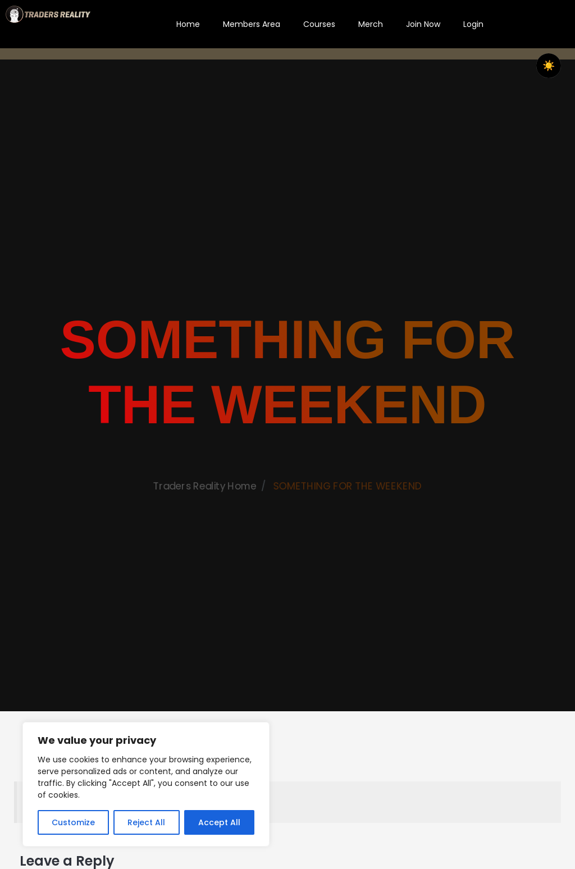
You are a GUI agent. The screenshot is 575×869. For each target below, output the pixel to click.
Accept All (219, 822)
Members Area (251, 24)
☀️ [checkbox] (548, 65)
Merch (370, 24)
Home (188, 24)
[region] (146, 784)
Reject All (146, 822)
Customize (73, 822)
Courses (319, 24)
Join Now (423, 24)
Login (473, 24)
